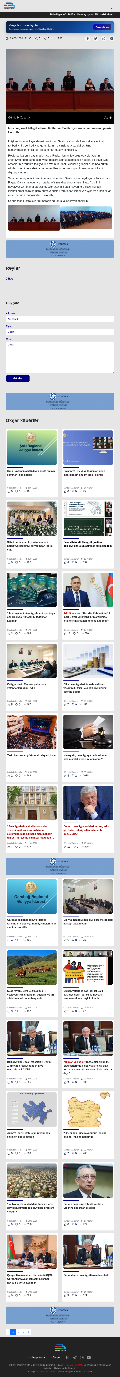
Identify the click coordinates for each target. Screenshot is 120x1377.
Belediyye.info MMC (73, 1365)
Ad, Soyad (11, 313)
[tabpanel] (60, 249)
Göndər (17, 378)
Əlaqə (56, 1357)
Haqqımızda (38, 1357)
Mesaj (9, 339)
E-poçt (9, 326)
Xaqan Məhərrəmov (45, 1371)
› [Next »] (28, 1332)
